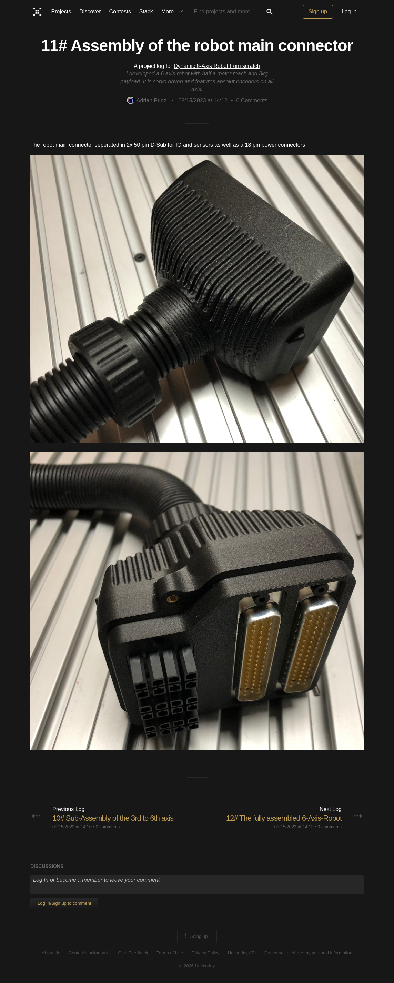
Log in (349, 11)
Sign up (318, 11)
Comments (251, 100)
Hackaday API (242, 952)
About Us (51, 952)
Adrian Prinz (146, 100)
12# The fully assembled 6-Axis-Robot (284, 818)
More (173, 12)
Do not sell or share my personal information (308, 952)
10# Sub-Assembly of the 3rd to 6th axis (112, 818)
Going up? (196, 936)
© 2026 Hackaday (197, 966)
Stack (146, 11)
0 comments (107, 826)
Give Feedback (133, 952)
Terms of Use (169, 952)
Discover (90, 11)
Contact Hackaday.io (89, 952)
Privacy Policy (205, 952)
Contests (120, 11)
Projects (61, 11)
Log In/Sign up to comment (64, 903)
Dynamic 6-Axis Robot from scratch (217, 66)
